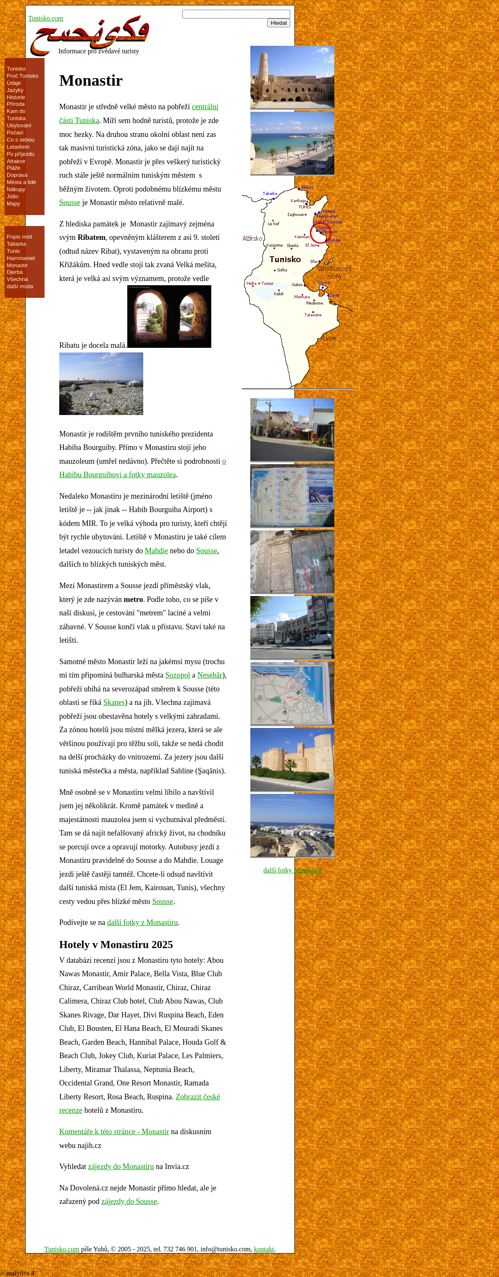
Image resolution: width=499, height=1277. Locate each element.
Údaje (14, 83)
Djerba (15, 272)
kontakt (264, 1249)
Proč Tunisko (22, 76)
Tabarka (16, 244)
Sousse (69, 202)
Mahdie (156, 551)
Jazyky (15, 90)
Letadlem (18, 147)
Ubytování (19, 125)
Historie (16, 97)
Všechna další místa (20, 282)
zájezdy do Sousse (129, 1201)
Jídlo (12, 196)
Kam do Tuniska (16, 114)
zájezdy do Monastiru (121, 1166)
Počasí (15, 132)
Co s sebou (20, 140)
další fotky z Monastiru (142, 922)
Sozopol (177, 675)
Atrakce (16, 161)
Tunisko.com (45, 18)
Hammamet (21, 258)
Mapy (13, 203)
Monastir (17, 265)
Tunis (13, 251)
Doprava (17, 175)
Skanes (114, 702)
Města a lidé (21, 182)
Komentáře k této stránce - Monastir (114, 1131)
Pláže (14, 168)
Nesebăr (209, 675)
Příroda (16, 104)
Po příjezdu (20, 154)
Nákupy (16, 189)
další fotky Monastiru (292, 870)
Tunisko (16, 69)
